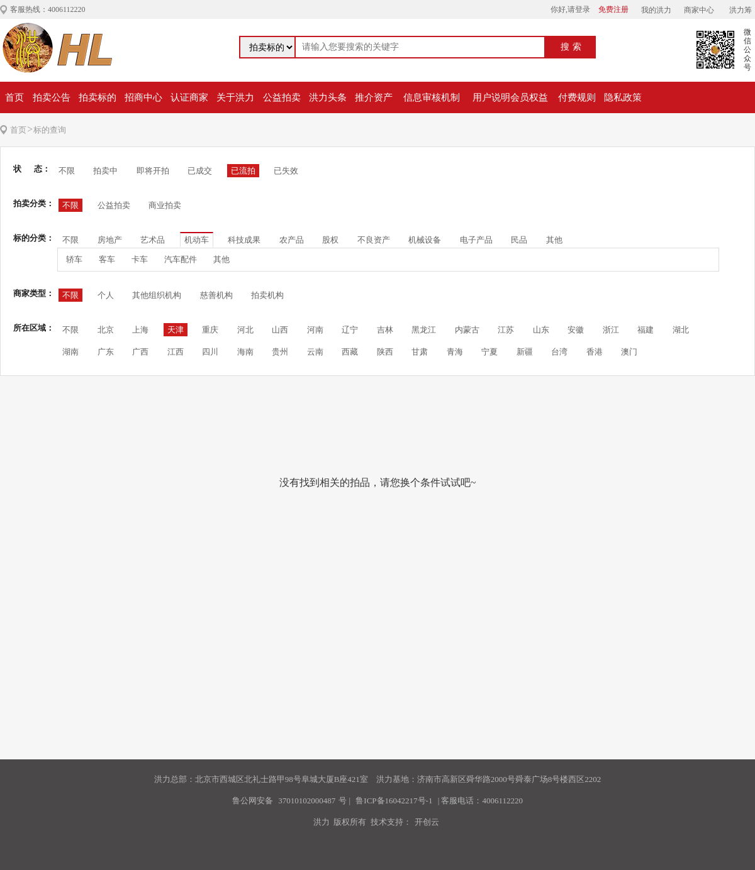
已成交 (199, 170)
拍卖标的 (97, 97)
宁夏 (489, 351)
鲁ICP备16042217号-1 (393, 800)
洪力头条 (328, 97)
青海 (455, 351)
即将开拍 (153, 170)
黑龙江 (423, 329)
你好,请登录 (570, 9)
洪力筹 (740, 10)
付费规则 (577, 97)
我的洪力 (656, 10)
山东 (541, 329)
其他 (554, 240)
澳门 (629, 351)
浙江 (611, 329)
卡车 (139, 259)
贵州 (280, 351)
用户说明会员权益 (510, 97)
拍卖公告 (51, 97)
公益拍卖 (282, 97)
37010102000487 (306, 800)
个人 (106, 295)
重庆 (210, 329)
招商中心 (143, 97)
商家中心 (699, 10)
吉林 (385, 329)
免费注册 (613, 9)
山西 (280, 329)
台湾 (559, 351)
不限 (67, 170)
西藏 (350, 351)
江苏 (506, 329)
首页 (14, 97)
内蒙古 (467, 329)
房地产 (110, 240)
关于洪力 (235, 97)
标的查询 (49, 130)
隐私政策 (623, 97)
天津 (175, 329)
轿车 (74, 259)
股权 (330, 240)
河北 (245, 329)
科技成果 (244, 240)
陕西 (385, 351)
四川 (210, 351)
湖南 (70, 351)
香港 (594, 351)
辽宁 (350, 329)
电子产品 (476, 240)
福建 (645, 329)
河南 (315, 329)
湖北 (681, 329)
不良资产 (373, 240)
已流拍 (243, 170)
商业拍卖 (164, 205)
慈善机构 (216, 295)
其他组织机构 (156, 295)
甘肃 (419, 351)
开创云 (427, 822)
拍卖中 (105, 170)
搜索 (572, 47)
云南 (315, 351)
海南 (245, 351)
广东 (106, 351)
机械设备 (424, 240)
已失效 (286, 170)
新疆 (525, 351)
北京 (106, 329)
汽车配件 (180, 259)
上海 (140, 329)
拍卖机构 (267, 295)
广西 (140, 351)
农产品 (291, 240)
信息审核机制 (431, 97)
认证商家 (189, 97)
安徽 (576, 329)
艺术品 (152, 240)
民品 (519, 240)
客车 (107, 259)
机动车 (196, 240)
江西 (175, 351)
